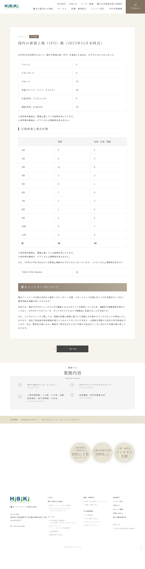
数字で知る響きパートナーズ (96, 516)
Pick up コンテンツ (29, 432)
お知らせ (80, 4)
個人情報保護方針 (119, 531)
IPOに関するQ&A (91, 533)
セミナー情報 (92, 4)
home (15, 432)
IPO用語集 (89, 529)
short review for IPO (34, 393)
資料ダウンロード (91, 539)
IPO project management (88, 393)
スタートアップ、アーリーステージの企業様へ (60, 541)
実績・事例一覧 (91, 519)
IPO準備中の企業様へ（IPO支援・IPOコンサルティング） (63, 536)
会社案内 (69, 4)
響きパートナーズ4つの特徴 (60, 519)
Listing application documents (37, 413)
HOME (50, 512)
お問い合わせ (118, 527)
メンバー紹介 (118, 516)
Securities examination (87, 404)
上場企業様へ (54, 546)
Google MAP (15, 534)
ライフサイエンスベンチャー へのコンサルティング (60, 524)
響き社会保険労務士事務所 (111, 4)
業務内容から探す (56, 549)
